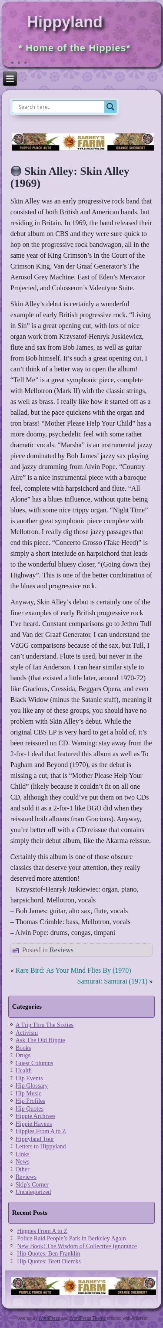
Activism (27, 1033)
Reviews (61, 950)
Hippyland (65, 22)
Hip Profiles (30, 1101)
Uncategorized (33, 1192)
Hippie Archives (35, 1116)
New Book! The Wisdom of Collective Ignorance (77, 1246)
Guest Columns (34, 1063)
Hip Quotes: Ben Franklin (48, 1253)
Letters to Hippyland (41, 1146)
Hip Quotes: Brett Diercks (49, 1261)
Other (23, 1169)
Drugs (23, 1055)
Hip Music (29, 1093)
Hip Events (29, 1078)
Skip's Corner (32, 1184)
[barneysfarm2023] (83, 150)
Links (23, 1154)
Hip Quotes (29, 1108)
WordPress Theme (88, 1318)
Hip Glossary (32, 1085)
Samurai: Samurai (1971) (112, 981)
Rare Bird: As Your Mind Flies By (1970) (73, 970)
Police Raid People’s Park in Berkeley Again (71, 1238)
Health (24, 1070)
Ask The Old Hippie (40, 1040)
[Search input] (60, 107)
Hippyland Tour (35, 1139)
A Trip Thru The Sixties (44, 1025)
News (23, 1161)
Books (23, 1048)
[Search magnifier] (110, 107)
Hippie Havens (34, 1124)
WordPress (49, 1318)
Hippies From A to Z (41, 1131)
